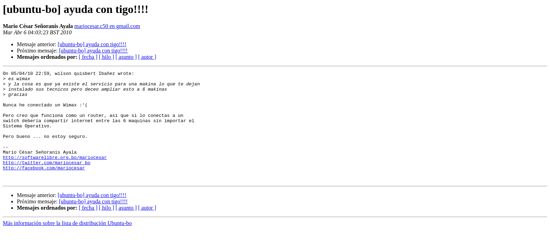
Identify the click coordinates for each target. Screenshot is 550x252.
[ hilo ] (106, 57)
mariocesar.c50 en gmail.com (107, 26)
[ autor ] (147, 57)
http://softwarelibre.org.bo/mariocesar (55, 175)
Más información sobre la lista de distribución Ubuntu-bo (67, 245)
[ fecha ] (88, 57)
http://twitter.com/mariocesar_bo (46, 181)
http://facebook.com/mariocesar (44, 187)
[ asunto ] (125, 57)
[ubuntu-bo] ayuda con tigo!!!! (92, 44)
